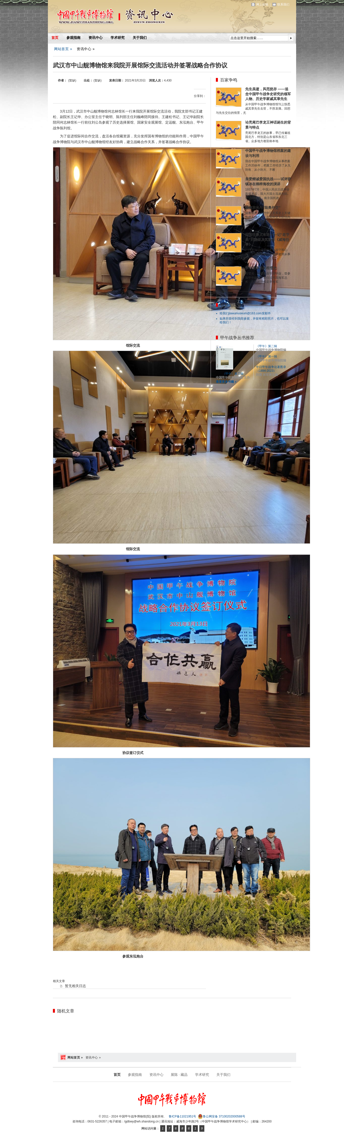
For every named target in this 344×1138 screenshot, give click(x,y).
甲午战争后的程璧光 (261, 268)
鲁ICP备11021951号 (182, 1116)
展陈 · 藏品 (179, 1075)
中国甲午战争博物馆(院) (106, 18)
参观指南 (73, 38)
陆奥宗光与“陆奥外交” (262, 208)
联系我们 (283, 4)
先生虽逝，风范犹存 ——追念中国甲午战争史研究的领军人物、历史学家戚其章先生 (268, 94)
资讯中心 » (86, 49)
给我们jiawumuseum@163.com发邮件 (245, 313)
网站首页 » (63, 49)
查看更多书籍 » (226, 382)
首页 (54, 38)
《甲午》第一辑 (266, 356)
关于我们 (140, 38)
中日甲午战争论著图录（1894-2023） (271, 369)
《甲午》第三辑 (232, 373)
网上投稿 (262, 4)
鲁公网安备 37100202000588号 (221, 1116)
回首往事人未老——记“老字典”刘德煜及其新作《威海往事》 (267, 240)
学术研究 (118, 38)
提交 (291, 38)
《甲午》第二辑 (266, 346)
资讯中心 (96, 38)
